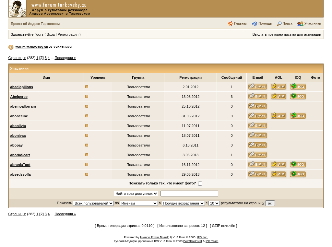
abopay (16, 145)
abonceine (19, 116)
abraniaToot (20, 165)
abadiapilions (21, 87)
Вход (51, 34)
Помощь (265, 23)
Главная (240, 23)
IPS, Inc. (202, 237)
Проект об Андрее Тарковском (35, 24)
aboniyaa (18, 135)
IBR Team (212, 241)
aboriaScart (20, 155)
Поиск (287, 23)
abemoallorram (23, 106)
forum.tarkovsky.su (32, 47)
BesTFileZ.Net (193, 241)
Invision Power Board (154, 237)
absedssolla (20, 174)
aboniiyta (18, 126)
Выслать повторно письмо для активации (287, 34)
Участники (312, 23)
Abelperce (19, 97)
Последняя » (65, 58)
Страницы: (17, 58)
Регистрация (68, 34)
